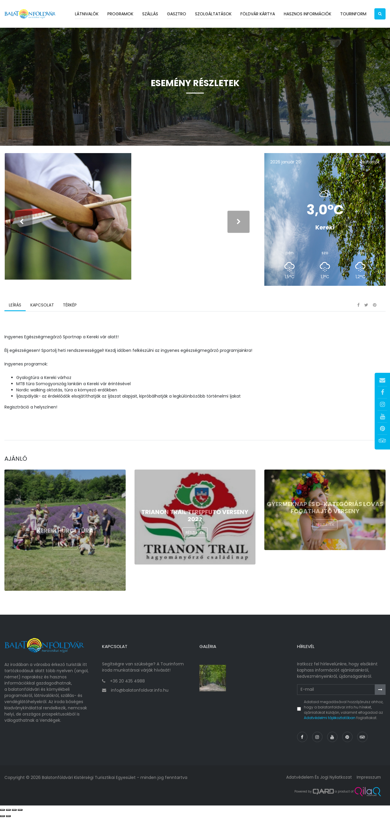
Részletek (64, 550)
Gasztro (176, 14)
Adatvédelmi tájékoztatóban (329, 722)
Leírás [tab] (15, 311)
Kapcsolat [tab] (42, 311)
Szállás (150, 14)
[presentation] (21, 225)
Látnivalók (87, 14)
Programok (120, 14)
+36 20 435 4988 (127, 685)
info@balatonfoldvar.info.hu (139, 695)
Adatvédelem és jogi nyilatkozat (317, 782)
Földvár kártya (257, 14)
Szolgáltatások (213, 14)
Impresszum (368, 782)
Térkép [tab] (69, 311)
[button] (380, 13)
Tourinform (353, 14)
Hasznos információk (307, 14)
